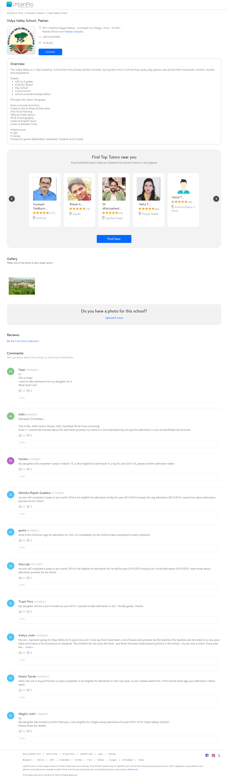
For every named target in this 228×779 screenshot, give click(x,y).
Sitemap (111, 754)
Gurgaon (113, 760)
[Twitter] (219, 756)
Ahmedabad (127, 760)
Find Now (114, 239)
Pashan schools (73, 31)
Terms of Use (51, 754)
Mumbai (78, 760)
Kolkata (100, 760)
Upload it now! (114, 318)
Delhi (52, 760)
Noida (141, 760)
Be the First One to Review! (23, 341)
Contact (50, 52)
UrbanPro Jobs (86, 754)
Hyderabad (64, 760)
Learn (100, 754)
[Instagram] (213, 756)
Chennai (40, 760)
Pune (89, 760)
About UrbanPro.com (32, 754)
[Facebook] (207, 756)
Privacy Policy (69, 754)
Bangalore (27, 760)
